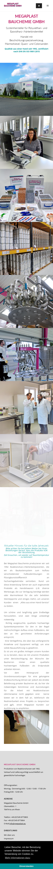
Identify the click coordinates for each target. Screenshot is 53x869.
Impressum (9, 838)
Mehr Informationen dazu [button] (17, 858)
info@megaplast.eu (17, 823)
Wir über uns (9, 835)
